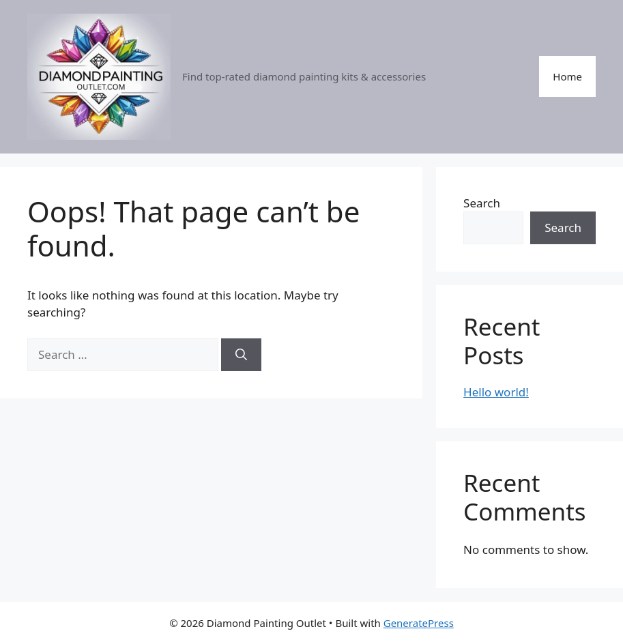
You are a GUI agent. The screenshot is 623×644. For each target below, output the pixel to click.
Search (481, 203)
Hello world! (496, 392)
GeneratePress (418, 623)
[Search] (241, 354)
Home (567, 76)
